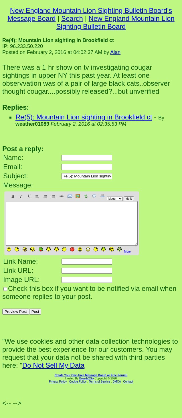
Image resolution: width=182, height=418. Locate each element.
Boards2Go (86, 387)
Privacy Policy (58, 390)
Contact (128, 390)
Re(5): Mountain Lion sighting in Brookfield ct (83, 117)
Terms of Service (99, 390)
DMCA (116, 390)
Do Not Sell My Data (53, 374)
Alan (115, 52)
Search (72, 18)
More (127, 260)
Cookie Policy (78, 390)
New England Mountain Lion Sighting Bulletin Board (115, 22)
